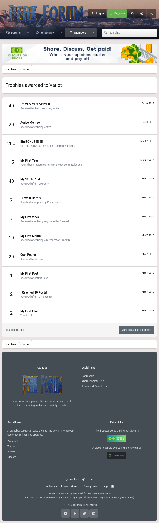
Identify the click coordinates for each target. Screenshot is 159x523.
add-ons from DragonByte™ (69, 497)
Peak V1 (72, 479)
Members (80, 32)
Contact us (88, 376)
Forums (16, 32)
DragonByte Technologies (111, 497)
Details (129, 497)
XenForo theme (76, 505)
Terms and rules (70, 486)
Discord (11, 456)
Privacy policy (90, 486)
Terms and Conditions (94, 386)
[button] (141, 13)
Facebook (13, 441)
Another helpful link (93, 381)
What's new (47, 32)
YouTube (12, 451)
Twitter (11, 446)
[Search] (151, 13)
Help (105, 486)
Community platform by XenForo (79, 493)
